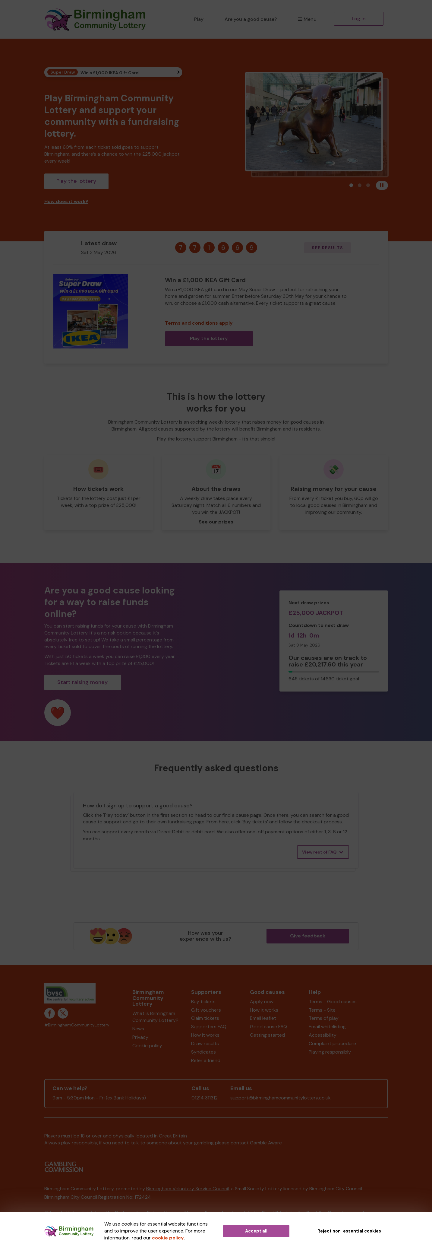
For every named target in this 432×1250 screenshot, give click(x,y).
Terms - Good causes (333, 1001)
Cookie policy (147, 1045)
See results (327, 247)
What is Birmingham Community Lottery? (155, 1016)
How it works (205, 1035)
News (138, 1029)
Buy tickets (203, 1001)
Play (198, 19)
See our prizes (216, 522)
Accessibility (322, 1035)
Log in (359, 18)
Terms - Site (322, 1010)
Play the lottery (76, 181)
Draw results (205, 1043)
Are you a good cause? (251, 19)
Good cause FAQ (268, 1026)
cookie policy (168, 1238)
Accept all (256, 1231)
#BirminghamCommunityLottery (76, 1025)
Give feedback (307, 936)
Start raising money (82, 682)
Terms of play (324, 1018)
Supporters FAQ (208, 1026)
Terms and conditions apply (199, 323)
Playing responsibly (330, 1052)
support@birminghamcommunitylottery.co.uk (280, 1098)
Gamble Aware (266, 1143)
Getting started (267, 1035)
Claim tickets (205, 1018)
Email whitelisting (327, 1026)
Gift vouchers (206, 1010)
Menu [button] (307, 19)
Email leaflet (263, 1018)
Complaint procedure (332, 1043)
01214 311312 (204, 1098)
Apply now (261, 1001)
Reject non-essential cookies (349, 1231)
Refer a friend (205, 1060)
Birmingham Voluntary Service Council (187, 1188)
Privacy (140, 1037)
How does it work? (66, 201)
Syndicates (203, 1052)
